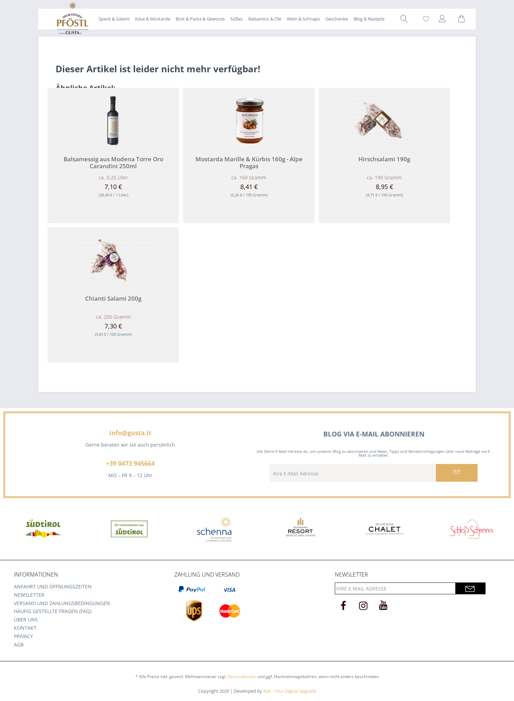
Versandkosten (241, 676)
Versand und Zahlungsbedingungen (62, 603)
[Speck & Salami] (114, 19)
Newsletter (29, 595)
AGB (19, 644)
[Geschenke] (337, 19)
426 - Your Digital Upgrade (289, 691)
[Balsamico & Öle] (265, 19)
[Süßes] (236, 19)
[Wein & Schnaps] (303, 19)
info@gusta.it (130, 433)
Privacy (23, 636)
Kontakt (25, 628)
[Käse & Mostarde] (152, 19)
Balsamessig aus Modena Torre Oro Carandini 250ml (113, 163)
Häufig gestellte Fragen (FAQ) (52, 611)
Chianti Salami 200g (113, 298)
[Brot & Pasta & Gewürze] (200, 19)
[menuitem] (114, 19)
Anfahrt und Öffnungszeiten (53, 586)
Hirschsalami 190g (384, 159)
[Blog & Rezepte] (369, 19)
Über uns (26, 619)
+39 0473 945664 (130, 463)
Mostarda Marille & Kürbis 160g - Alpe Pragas (249, 163)
